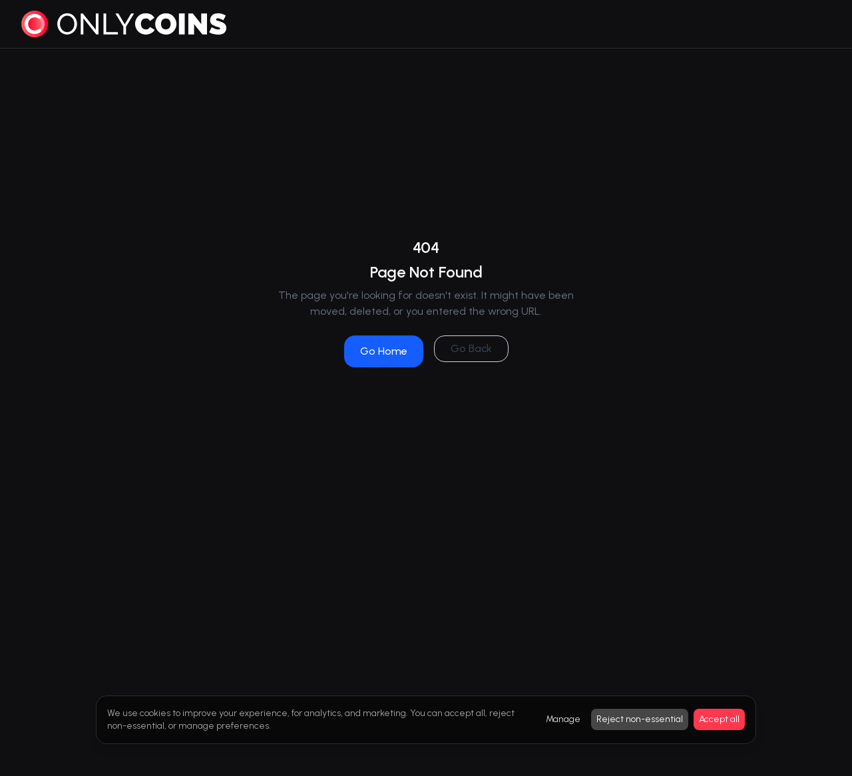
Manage (563, 719)
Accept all (719, 719)
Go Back (471, 348)
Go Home (383, 351)
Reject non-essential (639, 719)
